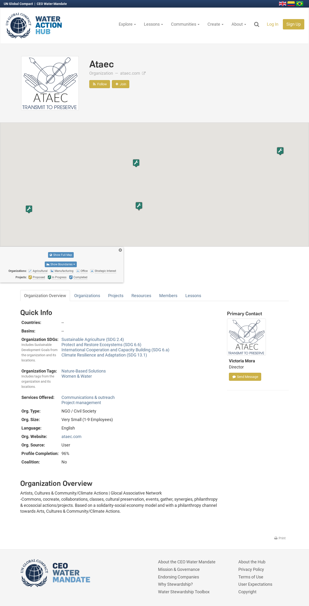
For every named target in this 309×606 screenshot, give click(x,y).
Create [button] (215, 24)
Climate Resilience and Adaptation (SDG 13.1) (104, 354)
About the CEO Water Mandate (186, 561)
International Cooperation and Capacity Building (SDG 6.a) (115, 349)
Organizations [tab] (87, 295)
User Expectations (255, 584)
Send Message (245, 377)
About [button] (239, 24)
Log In (272, 24)
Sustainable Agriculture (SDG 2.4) (92, 339)
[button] (139, 206)
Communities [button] (185, 24)
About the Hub (251, 561)
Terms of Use (250, 576)
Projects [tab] (115, 295)
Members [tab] (168, 295)
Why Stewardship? (175, 584)
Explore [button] (127, 24)
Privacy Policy (251, 569)
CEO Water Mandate (52, 4)
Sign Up (293, 24)
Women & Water (76, 376)
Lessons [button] (153, 24)
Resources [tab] (141, 295)
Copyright (247, 591)
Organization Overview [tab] (45, 295)
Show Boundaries (60, 264)
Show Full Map (61, 255)
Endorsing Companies (178, 576)
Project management (81, 402)
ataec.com (133, 73)
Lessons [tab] (193, 295)
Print (280, 538)
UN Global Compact (19, 4)
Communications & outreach (88, 397)
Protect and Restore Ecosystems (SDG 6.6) (101, 344)
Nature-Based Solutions (83, 371)
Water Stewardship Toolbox (184, 591)
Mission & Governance (179, 569)
